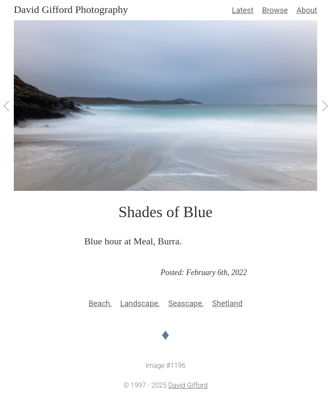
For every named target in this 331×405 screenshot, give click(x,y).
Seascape (185, 303)
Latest (242, 10)
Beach (99, 303)
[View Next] (324, 106)
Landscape (139, 303)
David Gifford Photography (71, 9)
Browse (275, 10)
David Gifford (188, 385)
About (306, 10)
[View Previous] (7, 106)
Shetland (227, 303)
